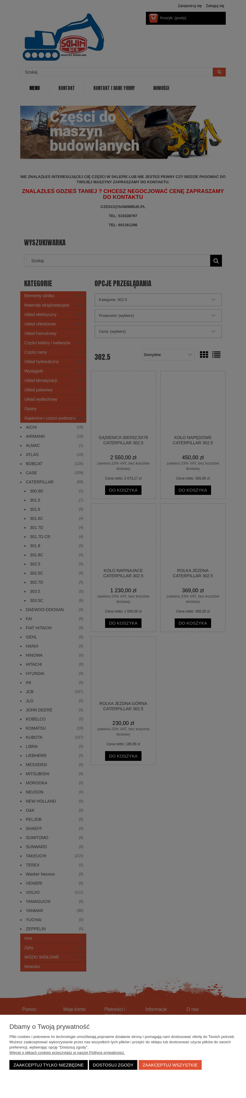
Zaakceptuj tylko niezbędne (49, 1064)
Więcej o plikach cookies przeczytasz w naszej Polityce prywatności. (67, 1052)
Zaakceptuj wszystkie (170, 1064)
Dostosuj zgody (113, 1064)
